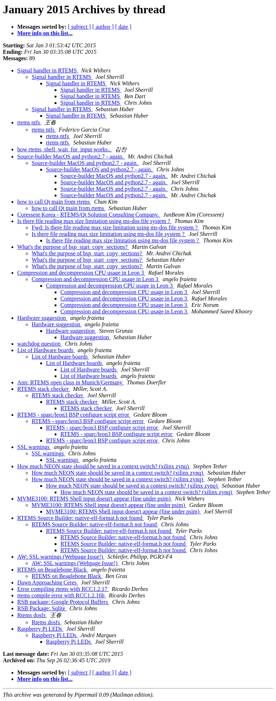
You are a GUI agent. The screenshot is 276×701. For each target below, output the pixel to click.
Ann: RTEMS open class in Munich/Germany (70, 382)
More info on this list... (45, 33)
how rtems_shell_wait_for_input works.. (64, 149)
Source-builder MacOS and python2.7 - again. (71, 156)
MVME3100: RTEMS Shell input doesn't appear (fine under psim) (94, 499)
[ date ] (123, 27)
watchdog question (39, 344)
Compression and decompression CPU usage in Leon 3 (81, 273)
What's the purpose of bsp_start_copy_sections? (73, 247)
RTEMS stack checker (43, 389)
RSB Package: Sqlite (41, 608)
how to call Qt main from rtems (54, 202)
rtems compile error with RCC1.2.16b (61, 595)
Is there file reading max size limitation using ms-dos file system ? (94, 221)
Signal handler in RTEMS (47, 70)
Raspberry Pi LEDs (40, 629)
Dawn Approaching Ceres (47, 582)
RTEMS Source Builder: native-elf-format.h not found (80, 518)
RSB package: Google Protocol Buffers (63, 602)
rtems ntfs (29, 122)
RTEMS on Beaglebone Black (52, 570)
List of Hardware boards (46, 350)
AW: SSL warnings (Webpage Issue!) (61, 557)
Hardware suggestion (42, 318)
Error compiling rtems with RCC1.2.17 (63, 589)
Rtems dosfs (32, 615)
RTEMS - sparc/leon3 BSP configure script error (73, 415)
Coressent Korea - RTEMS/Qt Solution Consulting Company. (88, 215)
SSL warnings (34, 447)
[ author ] (103, 27)
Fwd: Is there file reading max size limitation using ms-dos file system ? (115, 227)
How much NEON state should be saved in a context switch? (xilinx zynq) (103, 466)
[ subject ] (79, 27)
